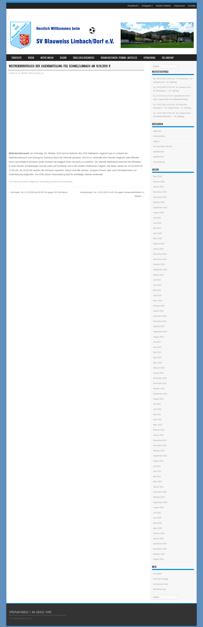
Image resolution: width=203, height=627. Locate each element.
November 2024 (160, 259)
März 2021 (157, 482)
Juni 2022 (157, 409)
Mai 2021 (157, 476)
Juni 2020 (157, 518)
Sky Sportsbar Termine (162, 146)
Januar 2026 (158, 187)
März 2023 (157, 363)
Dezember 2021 (160, 440)
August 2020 (158, 507)
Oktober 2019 (159, 554)
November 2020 (160, 492)
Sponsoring (149, 58)
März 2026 (157, 176)
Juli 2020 (157, 513)
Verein (31, 58)
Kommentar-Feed (160, 584)
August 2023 (158, 337)
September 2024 (160, 270)
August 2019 (158, 559)
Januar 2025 (158, 249)
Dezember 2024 (160, 254)
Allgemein (34, 182)
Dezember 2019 (160, 544)
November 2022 (160, 383)
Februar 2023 (158, 368)
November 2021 (160, 445)
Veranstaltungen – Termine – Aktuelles (119, 58)
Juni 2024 (157, 285)
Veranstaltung (45, 182)
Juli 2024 (157, 280)
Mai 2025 (157, 228)
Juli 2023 (157, 342)
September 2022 (160, 394)
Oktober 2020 (159, 497)
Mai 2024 (157, 290)
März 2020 (157, 528)
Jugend (63, 58)
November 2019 (160, 549)
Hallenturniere (159, 136)
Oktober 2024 (159, 264)
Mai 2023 (157, 352)
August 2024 (158, 275)
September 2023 (160, 332)
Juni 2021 (157, 471)
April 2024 (157, 295)
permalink (68, 182)
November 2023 (160, 321)
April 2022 (157, 419)
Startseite (16, 58)
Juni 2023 (157, 347)
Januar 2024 (158, 311)
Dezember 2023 (160, 316)
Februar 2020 (158, 533)
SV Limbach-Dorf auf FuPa (21, 618)
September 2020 (160, 502)
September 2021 (160, 456)
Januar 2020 (158, 538)
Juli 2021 (157, 466)
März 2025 (157, 238)
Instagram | (147, 5)
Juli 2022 (157, 404)
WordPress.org (159, 589)
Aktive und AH (46, 58)
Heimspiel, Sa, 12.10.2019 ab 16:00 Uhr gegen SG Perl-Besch (38, 192)
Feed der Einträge (160, 579)
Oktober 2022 (159, 389)
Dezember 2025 (160, 192)
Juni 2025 (157, 223)
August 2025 (158, 213)
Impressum (179, 5)
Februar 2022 (158, 430)
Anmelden (157, 574)
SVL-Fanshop (168, 58)
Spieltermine (158, 157)
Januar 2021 (158, 487)
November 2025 (160, 197)
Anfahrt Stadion (163, 5)
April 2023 (157, 357)
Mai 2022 (157, 414)
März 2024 (157, 301)
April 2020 (157, 523)
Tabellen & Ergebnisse (83, 58)
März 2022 (157, 425)
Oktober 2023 (159, 326)
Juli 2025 (157, 218)
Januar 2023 (158, 373)
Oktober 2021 (159, 451)
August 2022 (158, 399)
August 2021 (158, 461)
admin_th (39, 73)
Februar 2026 (158, 182)
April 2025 (157, 233)
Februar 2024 (158, 306)
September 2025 (160, 207)
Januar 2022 (158, 435)
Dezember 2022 (160, 378)
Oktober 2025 (159, 202)
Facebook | (133, 5)
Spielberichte (158, 152)
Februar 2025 (158, 244)
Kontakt (191, 5)
